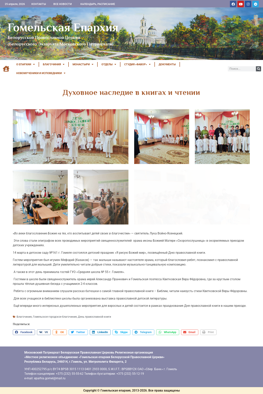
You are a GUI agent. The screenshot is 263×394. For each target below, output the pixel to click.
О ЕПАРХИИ (25, 64)
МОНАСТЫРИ (83, 64)
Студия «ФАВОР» (137, 64)
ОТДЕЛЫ (108, 64)
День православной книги (94, 316)
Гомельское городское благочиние (55, 316)
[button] (24, 332)
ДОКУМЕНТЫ (167, 64)
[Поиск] (258, 68)
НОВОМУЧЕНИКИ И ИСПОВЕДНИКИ (40, 73)
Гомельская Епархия (63, 27)
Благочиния (24, 316)
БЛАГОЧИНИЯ (54, 64)
